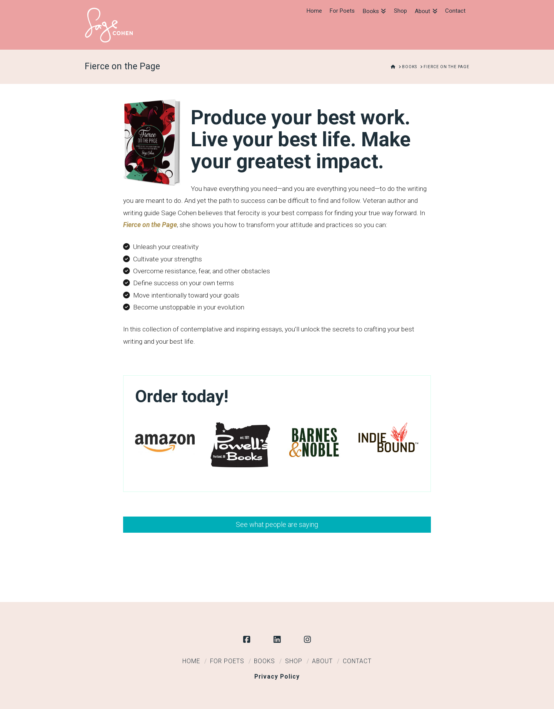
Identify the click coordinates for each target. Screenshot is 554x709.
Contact (357, 661)
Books (264, 661)
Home (191, 661)
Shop (293, 661)
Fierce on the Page (150, 225)
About (322, 661)
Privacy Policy (277, 676)
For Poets (227, 661)
